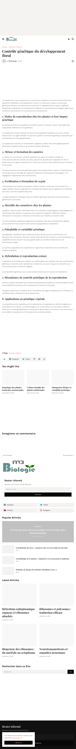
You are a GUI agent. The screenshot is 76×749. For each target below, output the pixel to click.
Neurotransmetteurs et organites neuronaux (53, 650)
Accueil (5, 47)
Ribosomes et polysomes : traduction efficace (55, 610)
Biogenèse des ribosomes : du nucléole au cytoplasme (18, 650)
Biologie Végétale (15, 47)
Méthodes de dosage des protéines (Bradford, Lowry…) (36, 570)
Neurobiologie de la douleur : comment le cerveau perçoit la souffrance (42, 559)
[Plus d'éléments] (44, 359)
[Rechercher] (73, 39)
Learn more (16, 738)
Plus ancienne (68, 455)
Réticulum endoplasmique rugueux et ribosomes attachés (18, 612)
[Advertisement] (39, 17)
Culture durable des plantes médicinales (36, 388)
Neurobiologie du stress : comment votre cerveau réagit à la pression (42, 548)
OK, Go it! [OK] (18, 743)
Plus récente (7, 455)
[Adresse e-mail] (38, 489)
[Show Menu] (3, 39)
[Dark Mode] (69, 39)
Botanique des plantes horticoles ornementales (13, 388)
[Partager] (72, 61)
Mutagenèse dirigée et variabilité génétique (61, 388)
